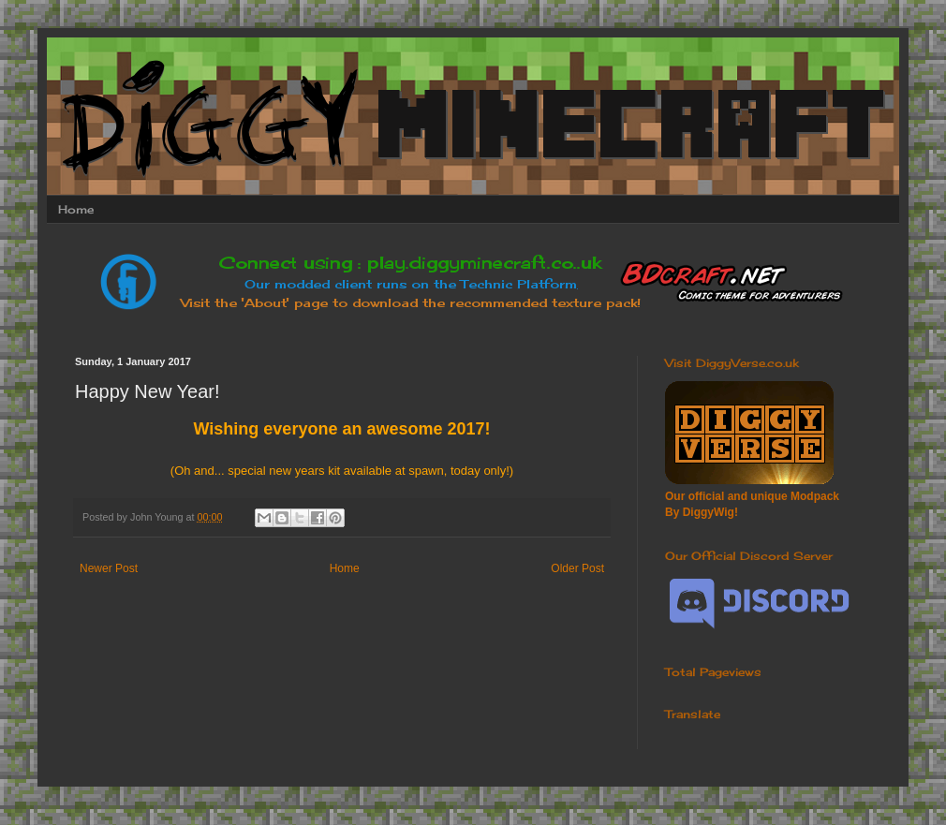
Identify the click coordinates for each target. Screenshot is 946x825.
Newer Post (109, 568)
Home (76, 209)
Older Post (577, 568)
